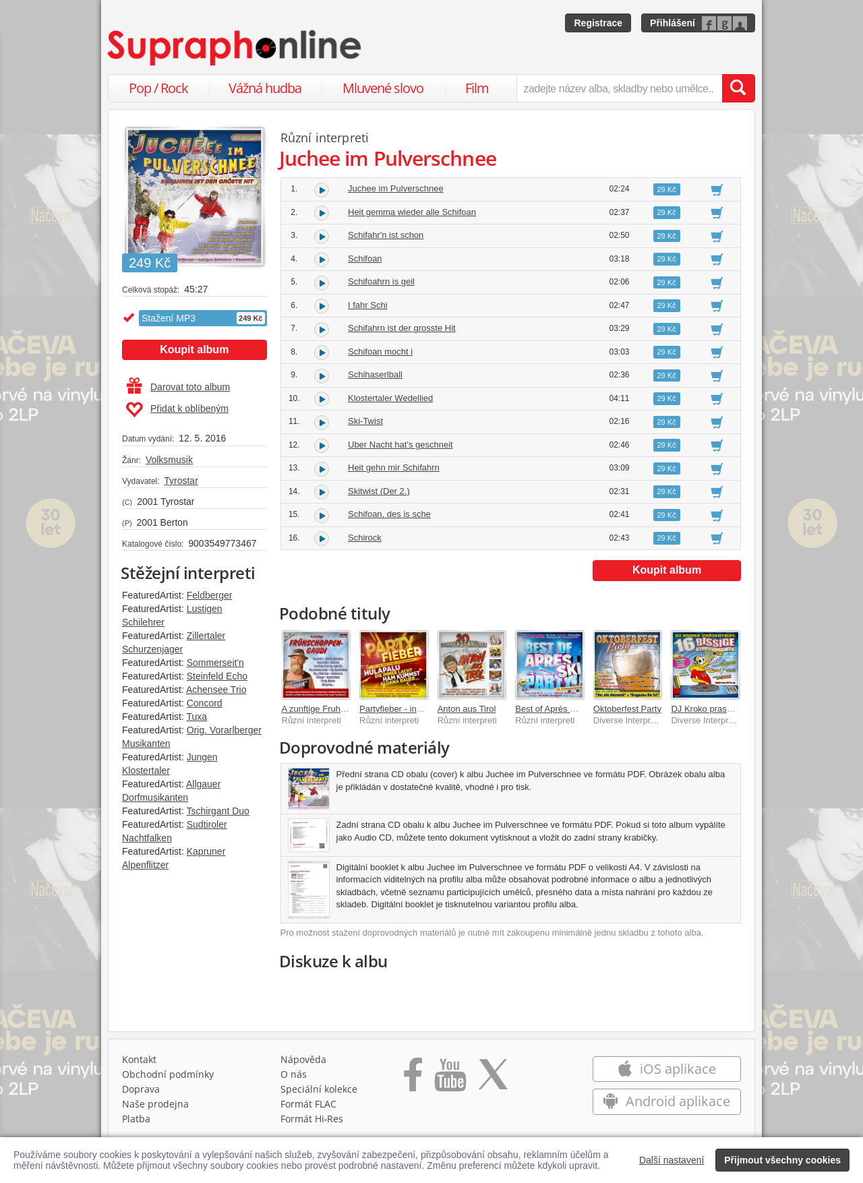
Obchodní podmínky (168, 1074)
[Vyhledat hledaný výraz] (738, 88)
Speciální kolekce (318, 1089)
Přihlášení (672, 23)
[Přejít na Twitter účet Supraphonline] (493, 1079)
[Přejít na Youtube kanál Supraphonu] (450, 1079)
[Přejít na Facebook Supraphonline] (413, 1079)
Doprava (141, 1089)
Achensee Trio (216, 689)
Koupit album (194, 349)
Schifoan (365, 258)
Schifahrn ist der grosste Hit (402, 328)
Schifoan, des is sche (389, 514)
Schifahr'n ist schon (385, 235)
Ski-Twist (365, 421)
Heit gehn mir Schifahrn (394, 467)
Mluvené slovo (383, 88)
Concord (204, 703)
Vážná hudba (265, 88)
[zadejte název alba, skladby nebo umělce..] (619, 88)
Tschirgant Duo (217, 811)
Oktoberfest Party (627, 709)
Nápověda (303, 1059)
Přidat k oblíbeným (177, 410)
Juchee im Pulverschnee (396, 188)
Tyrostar (181, 480)
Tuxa (196, 716)
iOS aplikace (666, 1069)
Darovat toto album (178, 387)
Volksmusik (169, 459)
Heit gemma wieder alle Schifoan (412, 212)
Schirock (365, 538)
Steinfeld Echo (217, 676)
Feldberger (210, 595)
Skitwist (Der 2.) (379, 491)
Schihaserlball (375, 374)
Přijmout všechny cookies (782, 1160)
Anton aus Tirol (467, 709)
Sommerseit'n (215, 662)
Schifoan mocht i (380, 351)
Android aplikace (666, 1101)
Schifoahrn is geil (381, 281)
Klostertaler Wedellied (390, 398)
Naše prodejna (155, 1103)
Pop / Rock (158, 88)
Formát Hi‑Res (312, 1118)
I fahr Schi (368, 305)
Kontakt (139, 1059)
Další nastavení (672, 1160)
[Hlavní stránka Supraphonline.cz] (235, 48)
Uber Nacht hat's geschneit (400, 444)
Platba (136, 1118)
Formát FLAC (308, 1103)
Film (477, 88)
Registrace (598, 23)
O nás (293, 1074)
